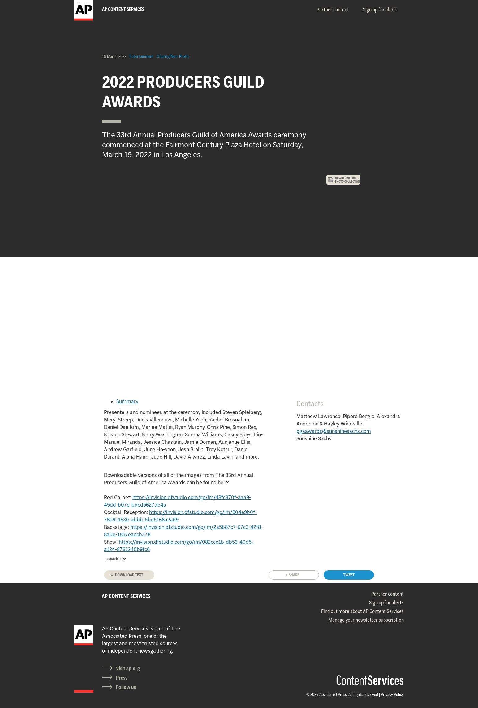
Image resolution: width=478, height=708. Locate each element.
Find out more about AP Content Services (362, 611)
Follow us (126, 687)
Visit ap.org (128, 668)
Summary (127, 401)
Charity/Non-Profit (173, 56)
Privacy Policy (392, 694)
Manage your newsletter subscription (366, 619)
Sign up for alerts (380, 9)
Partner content (333, 9)
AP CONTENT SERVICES (126, 596)
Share (294, 574)
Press (121, 678)
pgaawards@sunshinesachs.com (333, 431)
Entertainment (141, 56)
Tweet (349, 574)
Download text (129, 574)
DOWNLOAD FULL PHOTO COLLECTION (347, 179)
